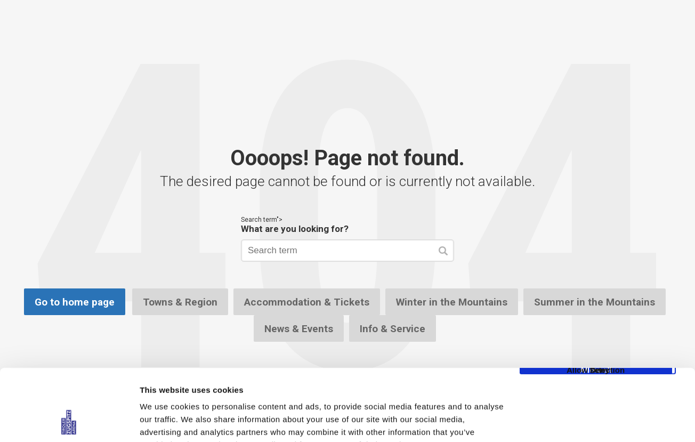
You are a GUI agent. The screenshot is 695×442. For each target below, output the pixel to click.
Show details (559, 420)
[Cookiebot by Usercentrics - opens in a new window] (69, 421)
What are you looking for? (295, 228)
